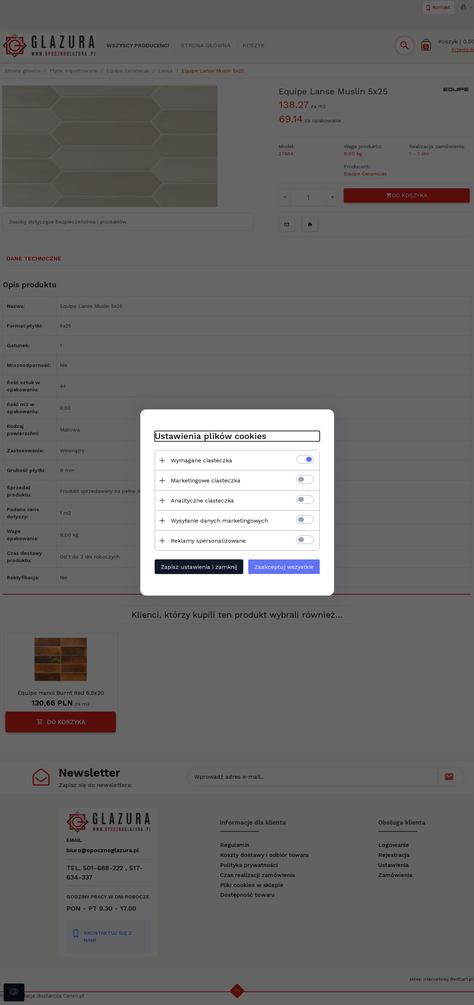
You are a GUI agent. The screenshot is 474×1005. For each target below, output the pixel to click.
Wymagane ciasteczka (201, 460)
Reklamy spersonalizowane (208, 540)
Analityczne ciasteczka (202, 500)
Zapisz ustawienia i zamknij (199, 566)
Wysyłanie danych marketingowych (219, 520)
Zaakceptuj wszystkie (284, 566)
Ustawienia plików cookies (210, 436)
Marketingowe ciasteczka (205, 480)
